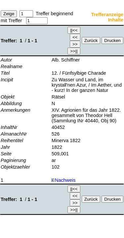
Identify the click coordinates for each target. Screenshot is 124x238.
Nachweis (63, 180)
